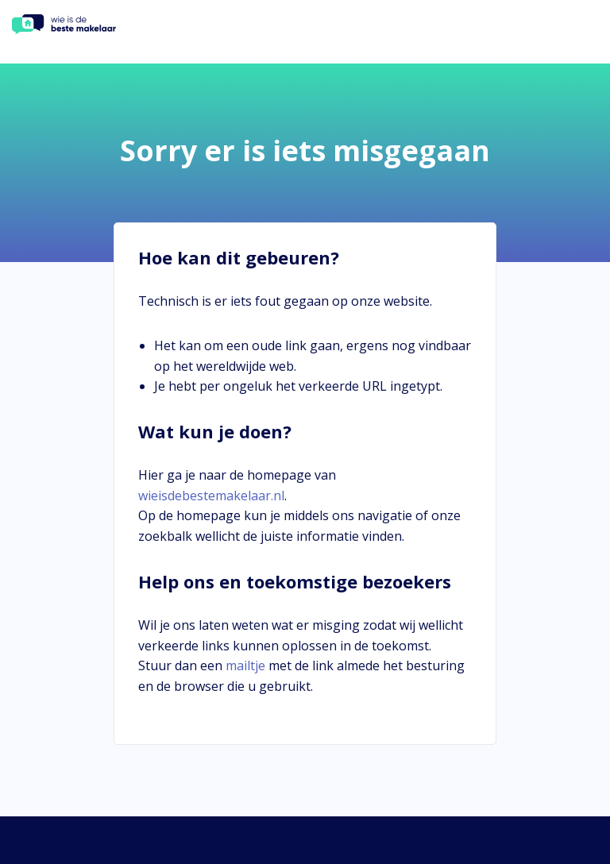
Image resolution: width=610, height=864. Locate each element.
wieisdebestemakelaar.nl (211, 495)
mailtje (245, 665)
